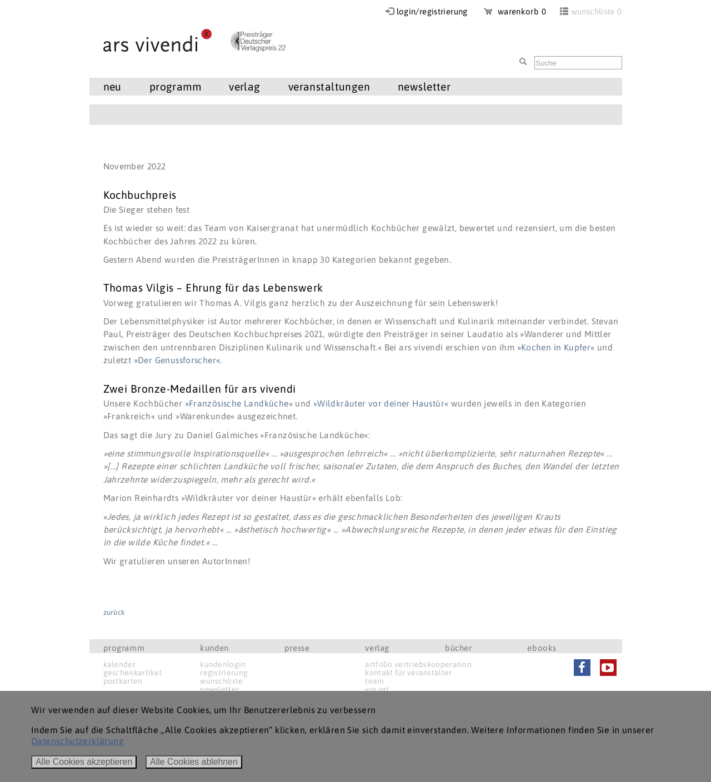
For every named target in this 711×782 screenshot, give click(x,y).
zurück (114, 612)
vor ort (377, 689)
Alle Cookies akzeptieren (84, 761)
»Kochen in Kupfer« (556, 347)
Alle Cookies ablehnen (194, 761)
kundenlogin (223, 664)
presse (297, 648)
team (374, 680)
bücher (458, 648)
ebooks (542, 648)
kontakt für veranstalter (408, 672)
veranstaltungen (329, 87)
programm (175, 87)
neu (112, 87)
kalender (119, 664)
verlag (245, 87)
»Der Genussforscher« (177, 360)
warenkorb (515, 11)
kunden (214, 648)
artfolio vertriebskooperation (418, 664)
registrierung (224, 672)
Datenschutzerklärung (77, 741)
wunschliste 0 (596, 11)
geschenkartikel (132, 672)
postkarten (123, 680)
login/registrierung (432, 11)
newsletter (424, 87)
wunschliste (221, 680)
